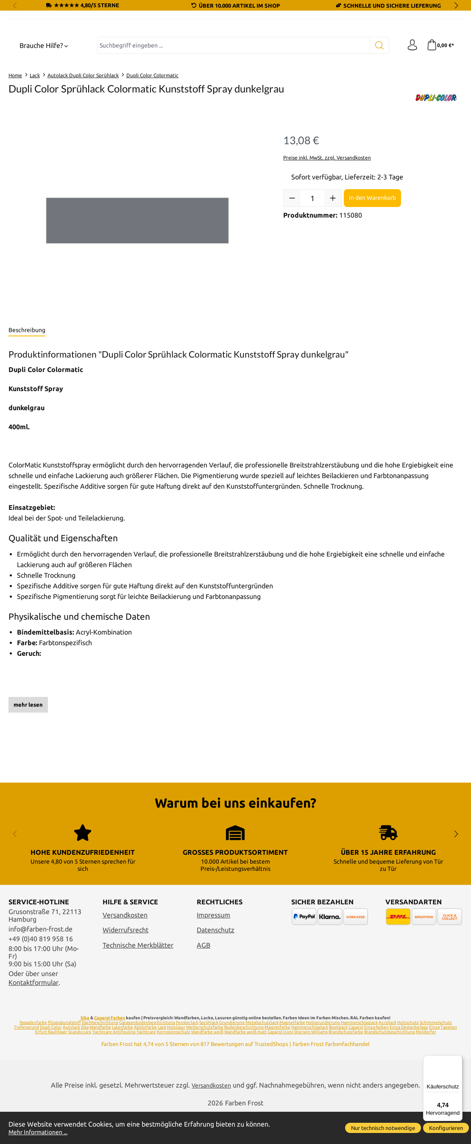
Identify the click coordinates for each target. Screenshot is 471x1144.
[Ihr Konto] (409, 124)
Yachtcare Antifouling (114, 1063)
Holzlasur (176, 1059)
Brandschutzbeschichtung (389, 1063)
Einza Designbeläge (409, 1059)
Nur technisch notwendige (383, 1128)
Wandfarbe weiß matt (245, 1063)
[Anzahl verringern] (292, 276)
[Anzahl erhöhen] (332, 276)
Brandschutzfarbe (346, 1063)
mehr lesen (28, 783)
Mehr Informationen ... (42, 1132)
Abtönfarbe (145, 1059)
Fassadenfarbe (33, 1054)
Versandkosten (125, 947)
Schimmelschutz (436, 1054)
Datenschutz (215, 961)
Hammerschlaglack (359, 1054)
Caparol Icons (280, 1063)
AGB (203, 976)
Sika (85, 1049)
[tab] (26, 409)
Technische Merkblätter (138, 976)
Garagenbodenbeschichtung (147, 1054)
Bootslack (338, 1059)
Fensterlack (187, 1054)
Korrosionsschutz (173, 1063)
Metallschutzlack (262, 1054)
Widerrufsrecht (125, 961)
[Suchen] (375, 123)
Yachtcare (146, 1063)
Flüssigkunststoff (64, 1054)
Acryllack (387, 1054)
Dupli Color (51, 1059)
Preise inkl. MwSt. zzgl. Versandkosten (327, 235)
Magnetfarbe (292, 1054)
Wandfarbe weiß (207, 1063)
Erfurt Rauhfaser (51, 1063)
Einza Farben (376, 1059)
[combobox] (231, 123)
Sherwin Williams (311, 1063)
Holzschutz (408, 1054)
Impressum (213, 947)
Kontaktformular (33, 1014)
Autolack (71, 1059)
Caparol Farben (109, 1049)
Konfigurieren (446, 1128)
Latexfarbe (122, 1059)
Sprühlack (208, 1054)
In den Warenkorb (372, 276)
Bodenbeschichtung (244, 1059)
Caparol (355, 1059)
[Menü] (457, 1060)
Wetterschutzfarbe (204, 1059)
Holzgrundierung (323, 1054)
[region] (137, 299)
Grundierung (232, 1054)
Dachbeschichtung (100, 1054)
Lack (162, 1059)
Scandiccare (80, 1063)
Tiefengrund (26, 1059)
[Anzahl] (312, 276)
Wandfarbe (100, 1059)
